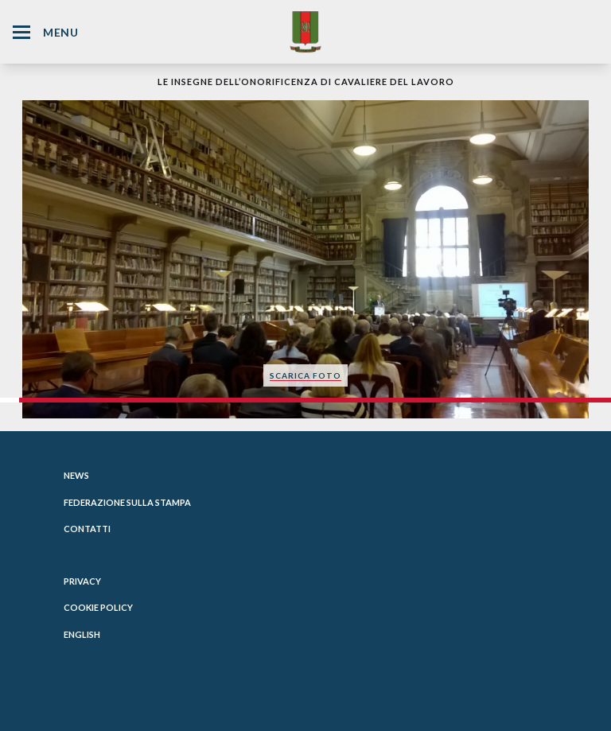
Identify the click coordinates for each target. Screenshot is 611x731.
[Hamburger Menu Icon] (21, 32)
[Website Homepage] (305, 31)
